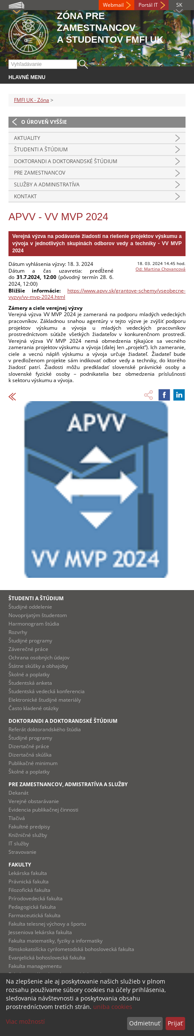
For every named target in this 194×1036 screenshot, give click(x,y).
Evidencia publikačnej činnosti (43, 809)
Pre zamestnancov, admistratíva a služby (67, 784)
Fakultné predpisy (29, 826)
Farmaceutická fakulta (34, 915)
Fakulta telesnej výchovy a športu (47, 923)
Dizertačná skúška (30, 754)
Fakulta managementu (34, 966)
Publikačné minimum (33, 763)
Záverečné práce (28, 649)
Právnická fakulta (28, 881)
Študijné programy (30, 640)
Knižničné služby (27, 835)
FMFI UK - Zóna (31, 100)
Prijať (175, 1023)
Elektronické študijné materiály (44, 699)
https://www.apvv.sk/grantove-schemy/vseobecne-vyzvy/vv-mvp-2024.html (97, 294)
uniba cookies (112, 1007)
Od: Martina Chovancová (161, 269)
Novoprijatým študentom (37, 615)
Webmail (113, 4)
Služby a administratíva (47, 184)
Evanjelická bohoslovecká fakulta (47, 957)
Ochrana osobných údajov (38, 657)
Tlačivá (16, 818)
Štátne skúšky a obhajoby (38, 666)
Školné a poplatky (29, 674)
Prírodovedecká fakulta (35, 898)
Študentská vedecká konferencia (46, 691)
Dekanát (18, 792)
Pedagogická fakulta (32, 906)
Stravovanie (22, 852)
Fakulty (19, 864)
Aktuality (27, 138)
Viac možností (25, 1021)
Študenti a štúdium (41, 149)
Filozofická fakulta (29, 890)
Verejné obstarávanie (33, 801)
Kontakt (25, 196)
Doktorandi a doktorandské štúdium (65, 161)
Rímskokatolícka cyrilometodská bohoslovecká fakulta (71, 949)
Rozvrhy (17, 632)
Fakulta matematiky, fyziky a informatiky (55, 940)
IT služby (18, 843)
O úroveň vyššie (44, 122)
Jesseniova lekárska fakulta (40, 932)
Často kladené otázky (33, 708)
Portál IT (148, 4)
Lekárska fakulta (27, 873)
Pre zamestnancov (39, 172)
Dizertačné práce (28, 746)
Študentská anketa (30, 682)
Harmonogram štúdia (33, 623)
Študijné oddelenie (30, 606)
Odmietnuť (144, 1023)
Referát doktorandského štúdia (44, 729)
